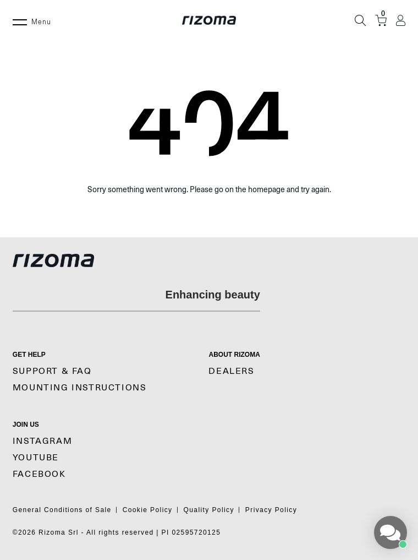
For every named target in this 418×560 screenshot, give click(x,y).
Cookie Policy (148, 510)
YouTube (36, 458)
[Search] (360, 20)
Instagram (42, 441)
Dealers (231, 371)
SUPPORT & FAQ (52, 371)
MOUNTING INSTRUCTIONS (80, 388)
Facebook (39, 474)
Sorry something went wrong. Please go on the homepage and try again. (209, 189)
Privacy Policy (271, 510)
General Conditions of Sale (62, 510)
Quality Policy (209, 510)
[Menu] (20, 20)
